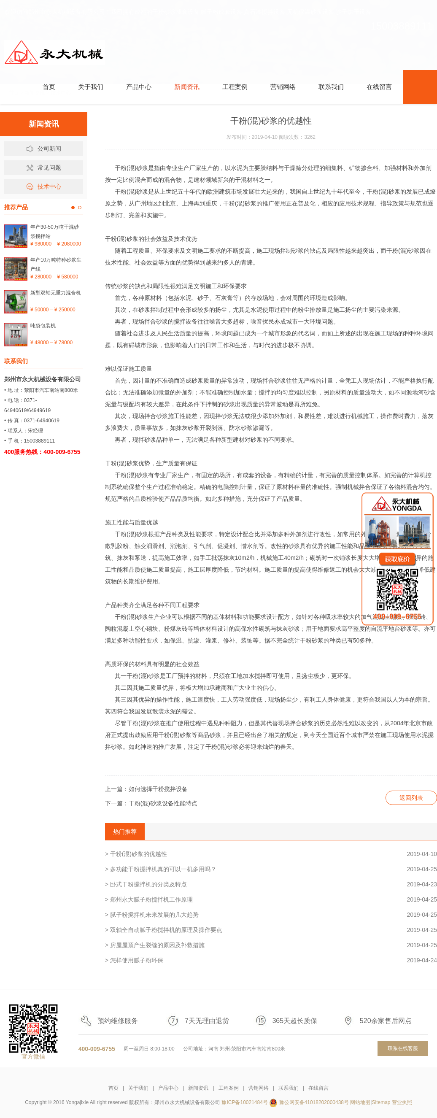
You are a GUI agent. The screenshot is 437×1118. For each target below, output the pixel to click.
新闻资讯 (198, 1088)
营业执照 (402, 1102)
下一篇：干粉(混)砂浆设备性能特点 (151, 803)
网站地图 (360, 1102)
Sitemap (381, 1102)
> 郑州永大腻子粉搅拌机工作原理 (271, 899)
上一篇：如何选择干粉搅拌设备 (146, 789)
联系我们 (288, 1088)
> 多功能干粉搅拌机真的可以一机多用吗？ (271, 869)
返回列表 (411, 797)
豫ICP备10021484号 (244, 1102)
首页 (113, 1088)
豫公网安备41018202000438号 (314, 1102)
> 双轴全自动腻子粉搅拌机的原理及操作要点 (271, 930)
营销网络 (258, 1088)
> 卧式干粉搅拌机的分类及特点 (271, 884)
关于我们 (138, 1088)
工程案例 (228, 1088)
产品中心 (168, 1088)
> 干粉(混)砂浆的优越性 (271, 854)
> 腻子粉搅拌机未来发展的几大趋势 (271, 915)
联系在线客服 (403, 1048)
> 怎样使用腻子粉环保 (271, 960)
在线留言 (318, 1088)
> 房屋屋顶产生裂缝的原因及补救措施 (271, 945)
